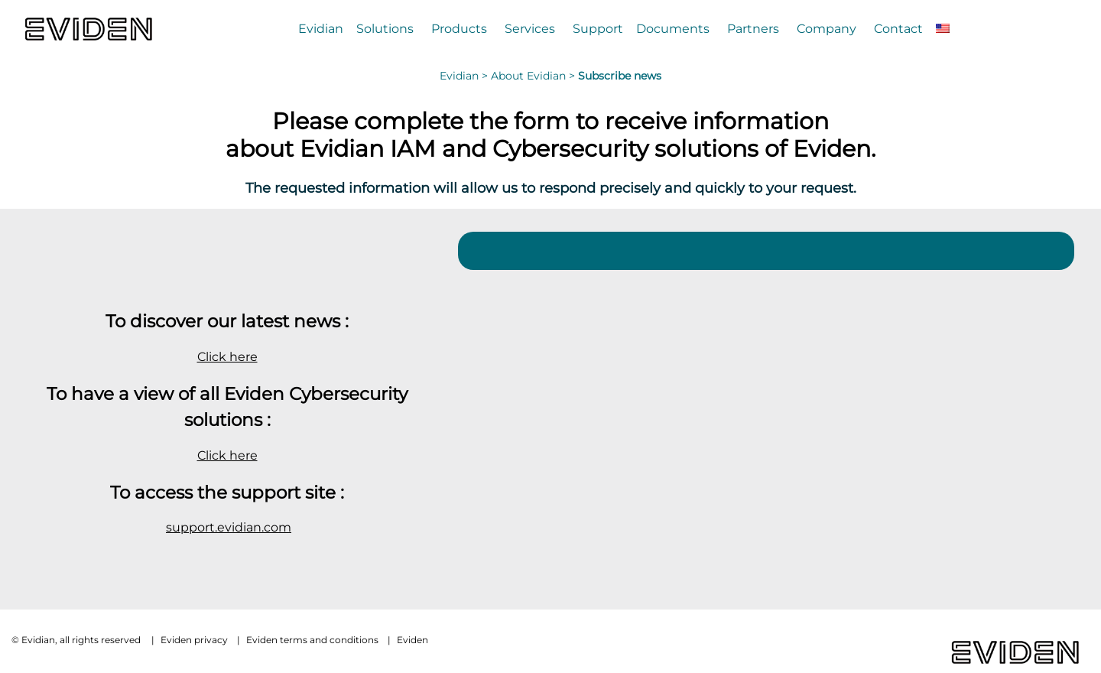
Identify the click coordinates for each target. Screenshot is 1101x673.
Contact (898, 28)
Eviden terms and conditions (312, 639)
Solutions (385, 28)
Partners (753, 28)
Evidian (320, 28)
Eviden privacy (194, 639)
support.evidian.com (228, 527)
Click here (227, 356)
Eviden (412, 639)
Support (598, 28)
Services (530, 28)
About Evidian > (534, 76)
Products (459, 28)
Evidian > (465, 76)
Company (826, 28)
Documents (673, 28)
